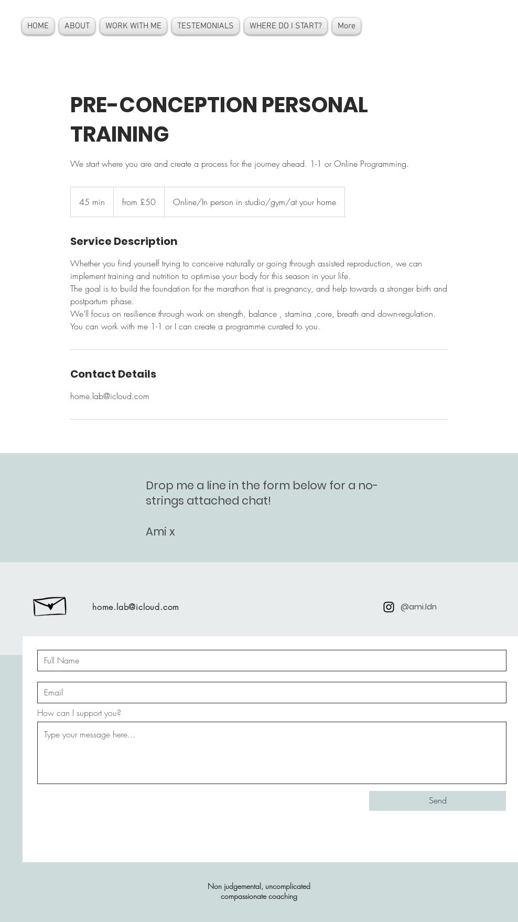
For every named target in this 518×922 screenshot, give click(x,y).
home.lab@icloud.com (135, 607)
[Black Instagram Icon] (389, 607)
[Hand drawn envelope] (50, 603)
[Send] (437, 801)
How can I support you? (79, 713)
